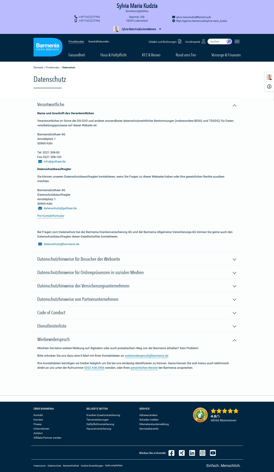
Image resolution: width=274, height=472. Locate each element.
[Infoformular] (269, 86)
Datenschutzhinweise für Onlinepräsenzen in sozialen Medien (137, 272)
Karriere (38, 419)
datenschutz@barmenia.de (58, 244)
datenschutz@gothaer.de (57, 208)
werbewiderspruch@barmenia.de (146, 355)
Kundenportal (195, 41)
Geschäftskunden (98, 41)
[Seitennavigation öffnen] (237, 41)
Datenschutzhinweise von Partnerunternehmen (137, 299)
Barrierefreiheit (71, 465)
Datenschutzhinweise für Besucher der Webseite (137, 259)
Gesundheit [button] (77, 54)
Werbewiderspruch (137, 339)
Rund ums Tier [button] (186, 54)
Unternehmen (41, 428)
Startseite (38, 67)
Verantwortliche (137, 104)
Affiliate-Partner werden (47, 437)
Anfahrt (38, 433)
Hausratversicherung (98, 428)
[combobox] (217, 41)
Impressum (40, 465)
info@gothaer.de (52, 161)
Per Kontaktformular (50, 216)
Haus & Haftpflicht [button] (113, 54)
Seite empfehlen (114, 465)
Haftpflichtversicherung (100, 424)
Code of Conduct (137, 313)
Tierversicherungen (97, 419)
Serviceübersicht (149, 428)
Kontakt (38, 415)
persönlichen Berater (144, 367)
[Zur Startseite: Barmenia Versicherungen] (48, 48)
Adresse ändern (148, 415)
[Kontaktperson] (269, 77)
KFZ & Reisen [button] (151, 54)
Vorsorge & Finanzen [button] (226, 54)
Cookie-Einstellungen (92, 465)
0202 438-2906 (94, 367)
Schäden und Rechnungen (166, 41)
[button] (137, 29)
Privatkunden (76, 41)
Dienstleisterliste (137, 326)
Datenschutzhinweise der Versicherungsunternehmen (137, 286)
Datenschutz (54, 465)
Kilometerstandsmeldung (154, 424)
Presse (37, 424)
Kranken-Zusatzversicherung (103, 415)
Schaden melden (149, 419)
